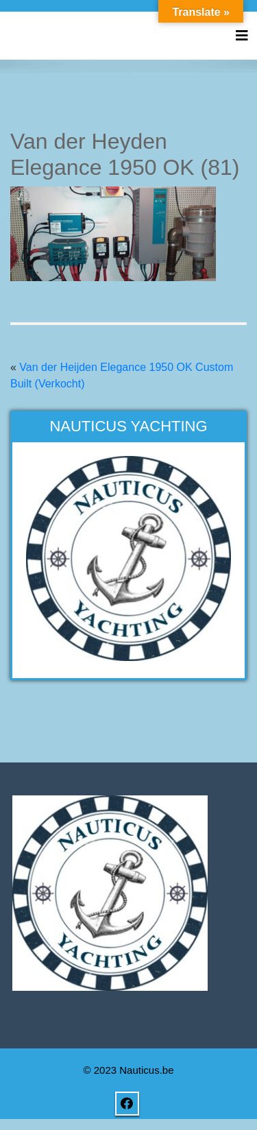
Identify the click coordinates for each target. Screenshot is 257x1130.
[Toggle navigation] (242, 35)
